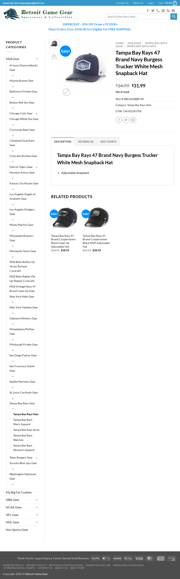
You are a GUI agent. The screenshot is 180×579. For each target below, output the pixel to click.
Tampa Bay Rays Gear (22, 403)
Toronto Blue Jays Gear (23, 463)
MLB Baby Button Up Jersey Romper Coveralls (22, 266)
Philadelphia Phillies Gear (22, 331)
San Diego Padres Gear (23, 355)
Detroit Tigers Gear (21, 166)
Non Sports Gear (17, 529)
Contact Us (122, 2)
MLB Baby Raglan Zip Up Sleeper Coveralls (22, 278)
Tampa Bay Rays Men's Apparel (22, 422)
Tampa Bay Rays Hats (25, 414)
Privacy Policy (37, 565)
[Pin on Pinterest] (133, 120)
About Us (138, 2)
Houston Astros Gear (22, 172)
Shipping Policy (13, 565)
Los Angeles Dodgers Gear (22, 212)
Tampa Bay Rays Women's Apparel (24, 448)
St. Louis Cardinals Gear (24, 392)
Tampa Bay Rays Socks (26, 429)
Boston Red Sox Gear (22, 102)
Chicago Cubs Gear (21, 113)
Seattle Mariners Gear (23, 381)
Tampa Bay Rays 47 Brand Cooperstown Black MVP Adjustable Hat (96, 241)
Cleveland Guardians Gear (22, 143)
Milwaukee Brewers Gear (21, 238)
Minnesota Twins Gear (23, 251)
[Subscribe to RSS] (168, 11)
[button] (151, 3)
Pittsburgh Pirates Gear (24, 344)
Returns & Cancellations (66, 565)
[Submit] (173, 16)
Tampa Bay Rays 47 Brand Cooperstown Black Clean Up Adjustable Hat (63, 241)
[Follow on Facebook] (147, 11)
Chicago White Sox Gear (24, 119)
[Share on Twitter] (126, 120)
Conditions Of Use (97, 565)
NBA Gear (12, 499)
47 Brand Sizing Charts (19, 567)
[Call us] (158, 11)
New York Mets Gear (22, 296)
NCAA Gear (14, 507)
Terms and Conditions (128, 565)
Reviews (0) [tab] (86, 141)
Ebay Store (77, 567)
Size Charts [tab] (108, 141)
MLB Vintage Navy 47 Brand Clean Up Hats (23, 288)
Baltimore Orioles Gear (23, 91)
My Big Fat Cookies (19, 492)
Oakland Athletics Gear (23, 318)
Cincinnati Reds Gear (22, 129)
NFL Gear (12, 515)
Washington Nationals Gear (23, 476)
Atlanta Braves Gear (22, 80)
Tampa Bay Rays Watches (22, 437)
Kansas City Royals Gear (24, 183)
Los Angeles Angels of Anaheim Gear (23, 196)
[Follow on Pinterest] (163, 11)
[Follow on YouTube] (173, 11)
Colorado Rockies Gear (23, 155)
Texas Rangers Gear (21, 457)
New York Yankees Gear (24, 307)
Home (120, 43)
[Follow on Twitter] (152, 11)
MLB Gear (12, 59)
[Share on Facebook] (119, 120)
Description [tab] (62, 141)
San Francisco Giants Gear (22, 368)
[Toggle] (37, 58)
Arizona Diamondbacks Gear (24, 67)
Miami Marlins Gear (22, 224)
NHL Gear (12, 522)
